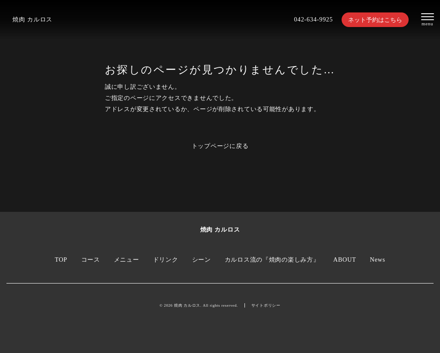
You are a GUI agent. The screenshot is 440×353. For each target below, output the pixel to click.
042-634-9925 (313, 19)
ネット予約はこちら (375, 19)
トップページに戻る (220, 145)
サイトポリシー (266, 305)
